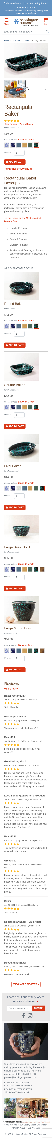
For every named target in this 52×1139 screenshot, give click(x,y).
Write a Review (26, 124)
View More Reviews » (26, 984)
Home (6, 41)
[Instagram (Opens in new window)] (30, 1014)
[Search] (47, 31)
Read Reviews (10, 124)
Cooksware (16, 41)
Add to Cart (15, 162)
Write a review (11, 689)
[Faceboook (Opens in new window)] (23, 1014)
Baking (26, 41)
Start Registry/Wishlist (18, 169)
